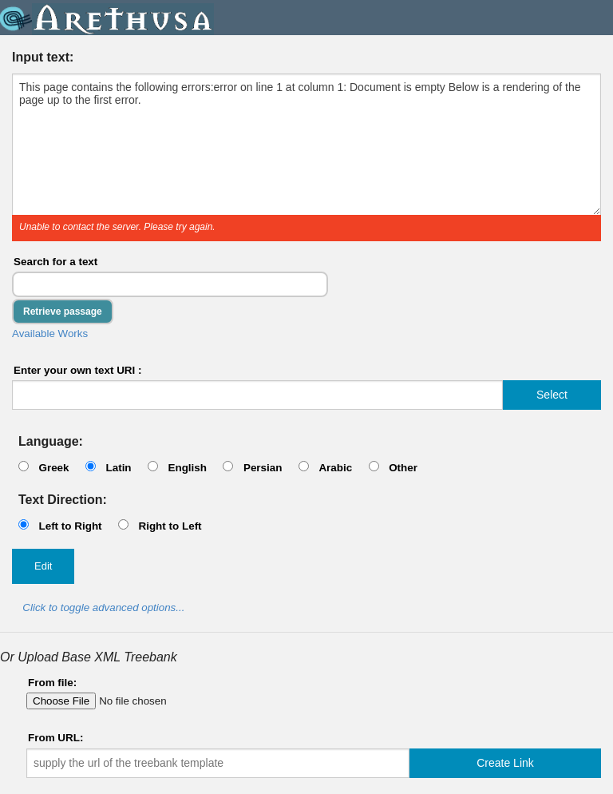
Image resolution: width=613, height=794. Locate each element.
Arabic (335, 468)
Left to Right (69, 526)
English (187, 468)
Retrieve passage (62, 311)
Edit (43, 566)
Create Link (505, 762)
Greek (53, 468)
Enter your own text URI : (78, 370)
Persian (263, 468)
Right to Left (169, 526)
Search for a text (55, 262)
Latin (118, 468)
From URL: (55, 738)
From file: (52, 683)
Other (403, 468)
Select (552, 394)
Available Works (50, 333)
